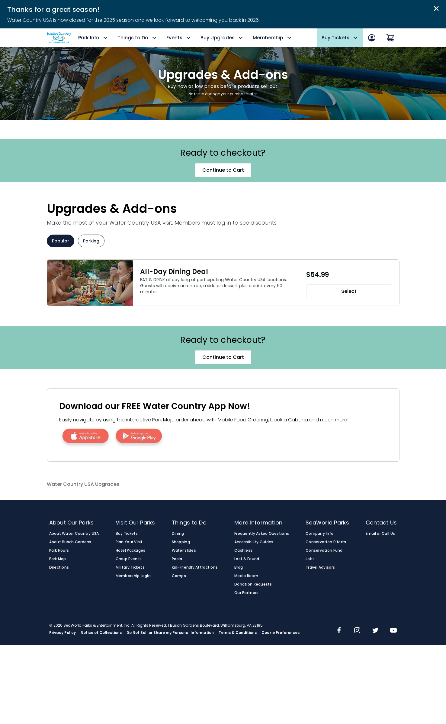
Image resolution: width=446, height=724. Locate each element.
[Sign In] (372, 37)
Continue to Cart (223, 170)
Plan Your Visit (129, 542)
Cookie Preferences (281, 632)
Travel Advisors (320, 567)
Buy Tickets (127, 533)
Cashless (243, 550)
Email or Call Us (380, 533)
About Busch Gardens (70, 542)
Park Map (57, 559)
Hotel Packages (131, 550)
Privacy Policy (62, 632)
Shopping (181, 542)
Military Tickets (130, 567)
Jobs (310, 559)
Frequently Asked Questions (261, 533)
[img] (339, 631)
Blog (238, 567)
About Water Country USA (74, 533)
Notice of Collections (101, 632)
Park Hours (59, 550)
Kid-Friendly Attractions (195, 567)
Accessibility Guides (253, 542)
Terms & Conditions (238, 632)
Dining (178, 533)
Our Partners (246, 592)
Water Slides (184, 550)
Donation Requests (253, 584)
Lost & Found (246, 559)
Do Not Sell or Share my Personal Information (170, 632)
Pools (177, 559)
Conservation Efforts (326, 542)
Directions (59, 567)
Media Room (246, 575)
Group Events (129, 559)
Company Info (319, 533)
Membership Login (133, 575)
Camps (179, 575)
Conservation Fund (324, 550)
